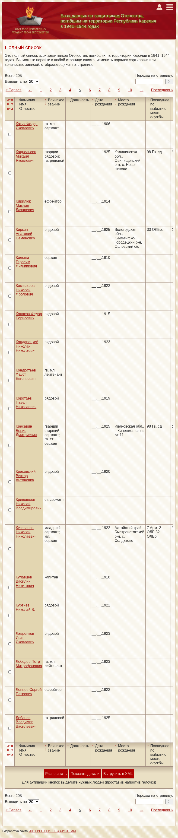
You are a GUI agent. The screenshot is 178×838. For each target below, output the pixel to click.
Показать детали (84, 774)
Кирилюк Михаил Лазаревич (25, 205)
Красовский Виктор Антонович (25, 476)
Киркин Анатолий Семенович (25, 234)
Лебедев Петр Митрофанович (29, 664)
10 (130, 90)
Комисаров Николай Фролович (25, 290)
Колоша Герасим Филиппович (26, 262)
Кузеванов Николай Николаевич (26, 532)
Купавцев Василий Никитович (25, 581)
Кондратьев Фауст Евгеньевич (26, 374)
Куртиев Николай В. (25, 607)
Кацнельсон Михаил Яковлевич (26, 156)
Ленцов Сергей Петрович (29, 692)
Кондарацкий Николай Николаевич (27, 346)
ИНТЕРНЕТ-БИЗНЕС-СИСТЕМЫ (52, 831)
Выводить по (16, 81)
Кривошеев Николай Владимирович (28, 504)
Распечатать (56, 774)
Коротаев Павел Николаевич (26, 402)
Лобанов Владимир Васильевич (26, 722)
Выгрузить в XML (118, 774)
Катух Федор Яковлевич (27, 126)
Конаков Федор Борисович (29, 316)
